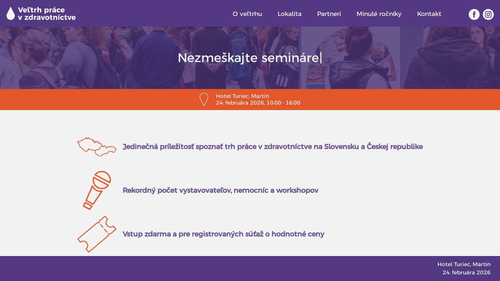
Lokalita (290, 14)
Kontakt (429, 14)
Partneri (329, 14)
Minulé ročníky (379, 14)
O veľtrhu (247, 14)
